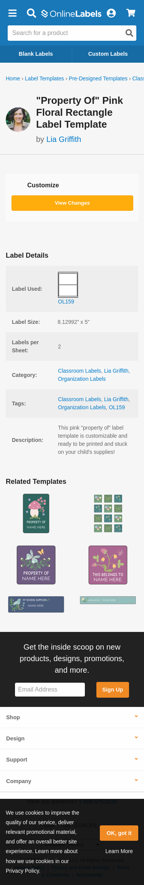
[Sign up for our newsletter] (50, 690)
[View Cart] (131, 13)
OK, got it (119, 833)
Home (13, 78)
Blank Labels (36, 54)
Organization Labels (82, 379)
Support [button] (16, 760)
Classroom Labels (79, 371)
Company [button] (18, 781)
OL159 (117, 407)
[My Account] (111, 13)
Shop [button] (13, 717)
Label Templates (44, 78)
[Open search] (129, 33)
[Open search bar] (31, 13)
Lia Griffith (63, 139)
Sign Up (112, 690)
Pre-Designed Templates (98, 78)
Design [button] (15, 738)
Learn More (119, 851)
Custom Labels (108, 54)
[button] (12, 13)
